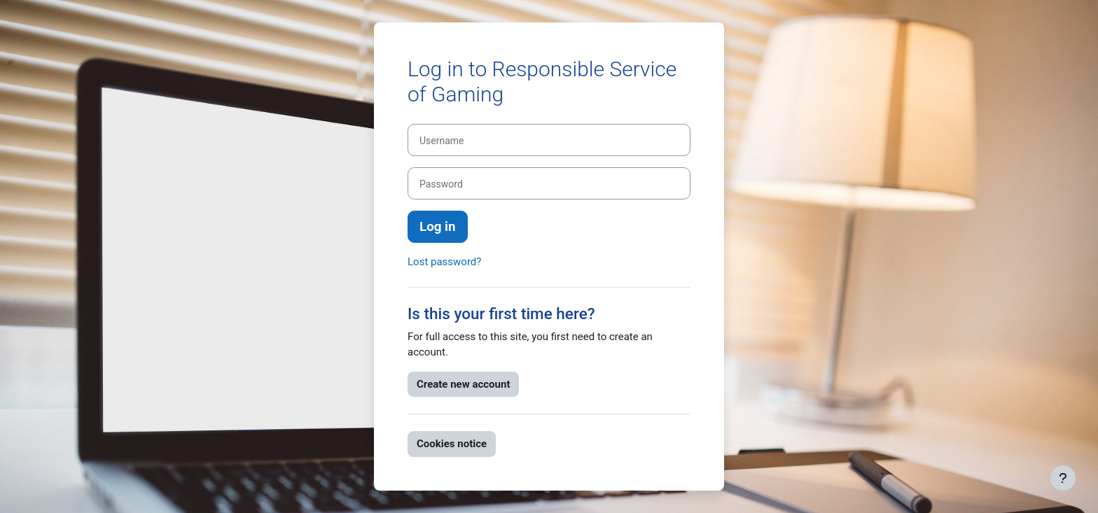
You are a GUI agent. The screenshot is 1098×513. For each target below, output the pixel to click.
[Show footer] (1063, 478)
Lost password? (444, 261)
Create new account (463, 384)
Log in (437, 226)
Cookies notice (452, 443)
